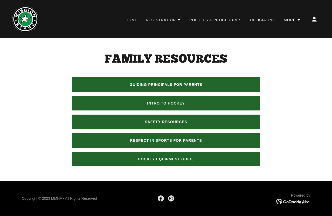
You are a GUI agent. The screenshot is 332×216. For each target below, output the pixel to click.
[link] (25, 19)
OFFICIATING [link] (262, 20)
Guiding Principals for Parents (166, 85)
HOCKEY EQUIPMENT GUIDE (166, 159)
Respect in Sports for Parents (166, 140)
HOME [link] (131, 20)
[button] (163, 20)
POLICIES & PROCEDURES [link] (215, 20)
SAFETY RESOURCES (166, 122)
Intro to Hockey (166, 103)
